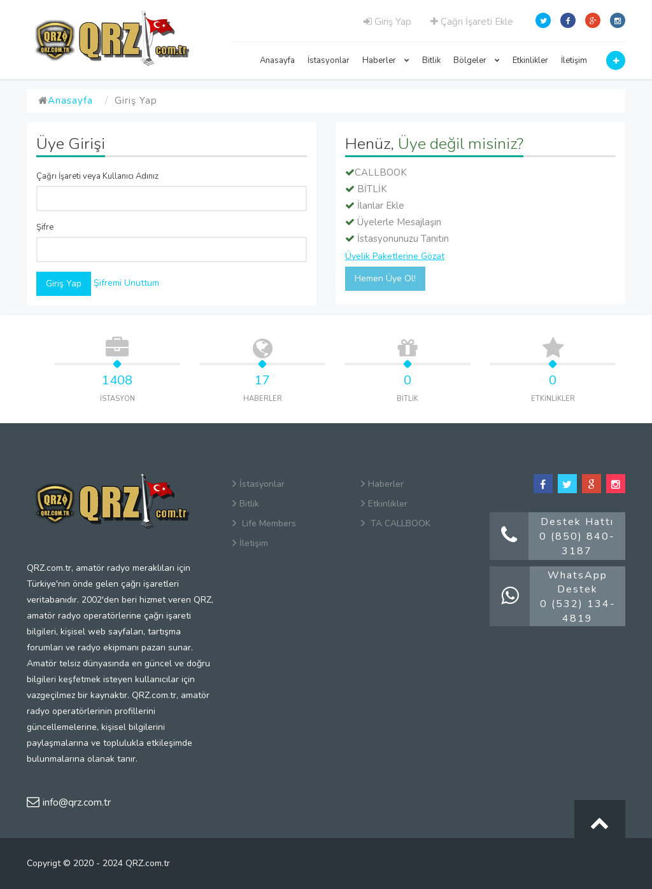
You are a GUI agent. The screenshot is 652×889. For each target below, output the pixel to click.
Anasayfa (277, 60)
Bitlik (431, 60)
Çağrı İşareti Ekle (471, 21)
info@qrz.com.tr (69, 802)
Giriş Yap (387, 21)
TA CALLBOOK (395, 523)
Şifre (44, 227)
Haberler (385, 60)
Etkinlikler (530, 60)
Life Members (264, 523)
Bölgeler (476, 60)
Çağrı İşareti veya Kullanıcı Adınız (97, 176)
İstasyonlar (329, 60)
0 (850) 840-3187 (577, 543)
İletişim (574, 60)
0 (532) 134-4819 (578, 611)
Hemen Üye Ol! (385, 278)
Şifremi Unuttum (126, 283)
